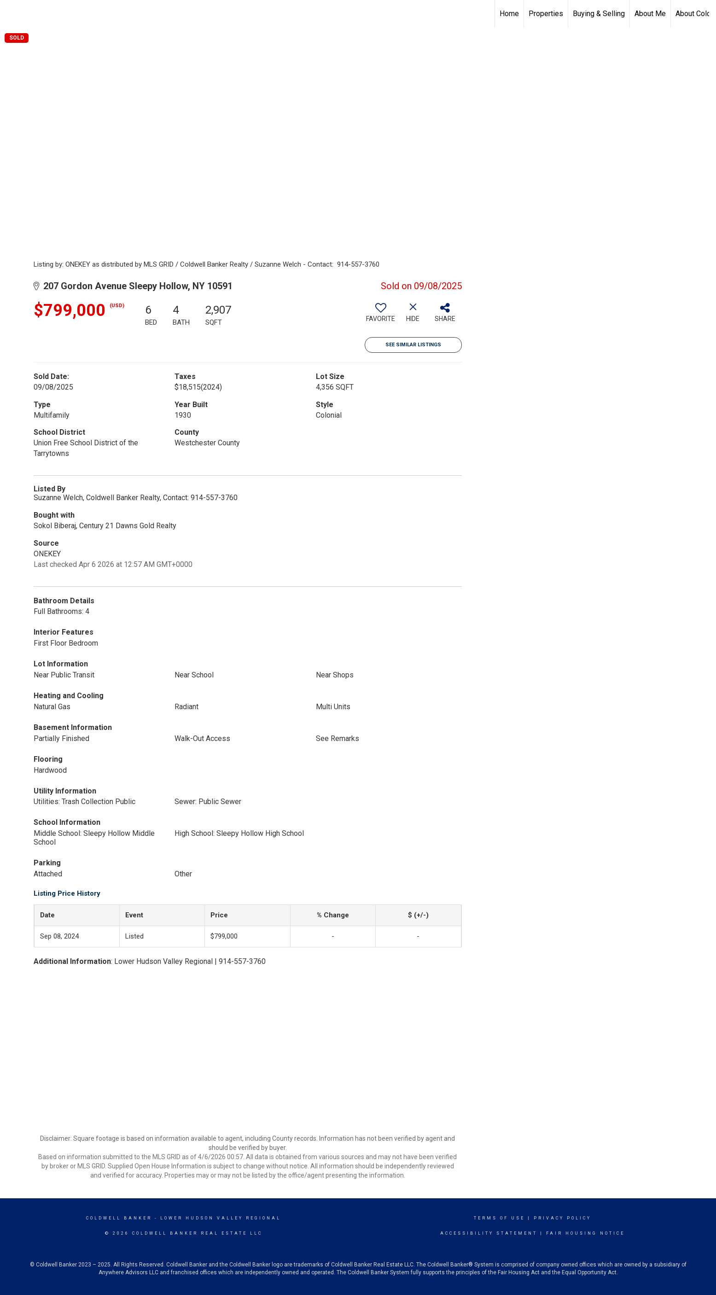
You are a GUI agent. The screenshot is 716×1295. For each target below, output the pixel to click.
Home (509, 13)
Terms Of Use (499, 1218)
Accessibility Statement (488, 1233)
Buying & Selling (599, 13)
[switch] (381, 316)
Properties (546, 13)
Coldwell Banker (119, 1218)
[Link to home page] (12, 12)
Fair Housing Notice (585, 1233)
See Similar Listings (413, 345)
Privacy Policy (562, 1218)
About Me (650, 13)
